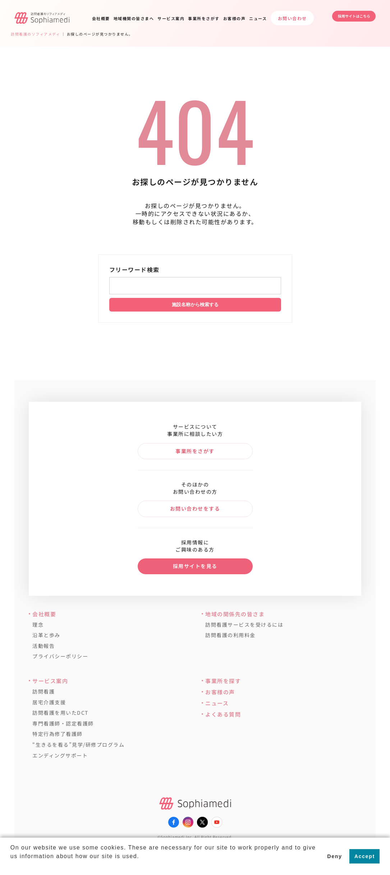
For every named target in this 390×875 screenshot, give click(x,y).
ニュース (258, 18)
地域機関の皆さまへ (134, 18)
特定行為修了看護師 (57, 734)
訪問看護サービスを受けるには (244, 624)
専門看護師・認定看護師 (63, 723)
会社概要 (101, 18)
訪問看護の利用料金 (230, 635)
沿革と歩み (46, 635)
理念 (37, 624)
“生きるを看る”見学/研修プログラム (78, 744)
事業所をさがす (204, 18)
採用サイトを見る (195, 566)
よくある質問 (223, 714)
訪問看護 (43, 691)
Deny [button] (334, 856)
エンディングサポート (60, 755)
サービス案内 (170, 18)
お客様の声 (234, 18)
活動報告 (43, 646)
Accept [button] (364, 856)
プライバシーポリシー (60, 656)
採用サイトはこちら (346, 18)
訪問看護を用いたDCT (60, 712)
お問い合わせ (292, 18)
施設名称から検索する (195, 304)
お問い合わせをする (195, 508)
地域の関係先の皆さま (235, 614)
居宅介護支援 (49, 702)
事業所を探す (223, 681)
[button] (11, 866)
